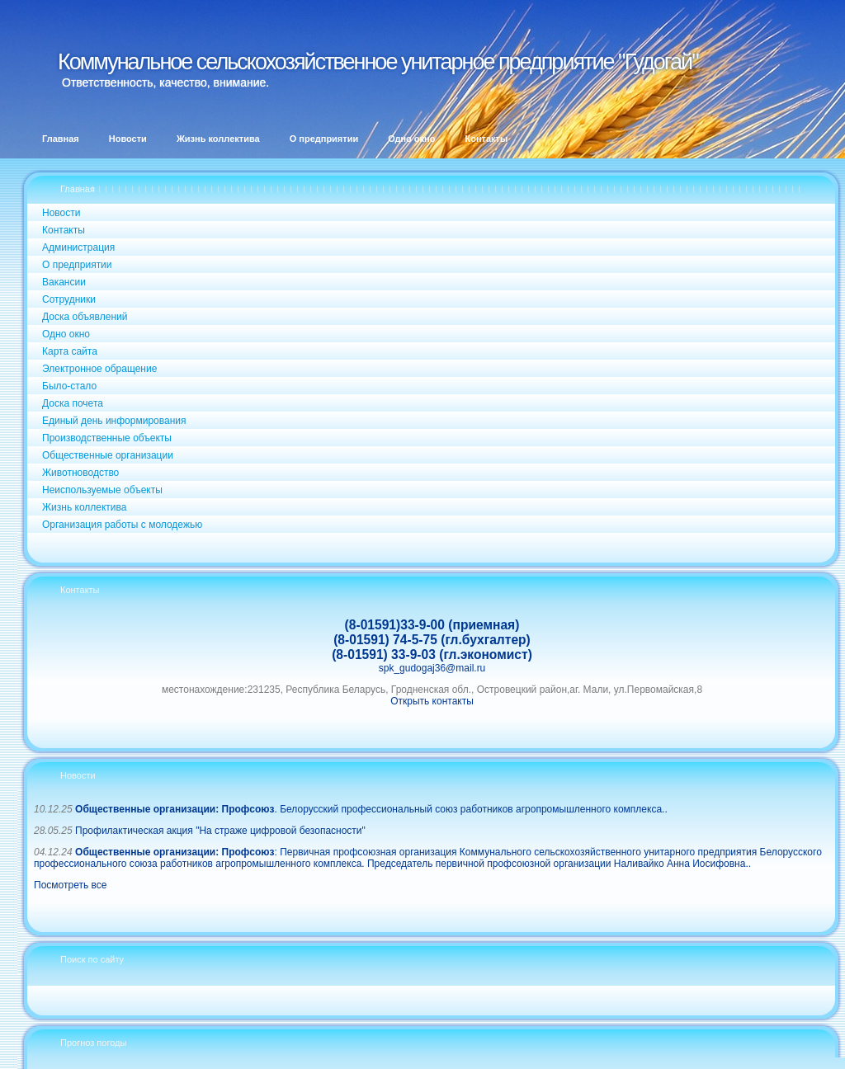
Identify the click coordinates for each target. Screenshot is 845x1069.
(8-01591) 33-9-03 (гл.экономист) (432, 655)
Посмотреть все (70, 885)
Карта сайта (69, 351)
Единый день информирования (114, 420)
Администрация (78, 247)
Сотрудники (69, 299)
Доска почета (72, 403)
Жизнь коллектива (84, 507)
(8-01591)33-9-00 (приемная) (432, 625)
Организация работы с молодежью (122, 524)
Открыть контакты (432, 701)
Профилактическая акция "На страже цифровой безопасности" (220, 830)
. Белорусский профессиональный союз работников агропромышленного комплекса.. (371, 809)
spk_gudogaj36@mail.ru (432, 668)
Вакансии (64, 282)
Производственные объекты (107, 438)
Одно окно (66, 334)
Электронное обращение (99, 368)
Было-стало (69, 386)
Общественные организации (107, 455)
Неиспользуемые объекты (102, 490)
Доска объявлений (84, 317)
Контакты (63, 230)
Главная (77, 189)
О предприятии (77, 265)
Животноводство (80, 472)
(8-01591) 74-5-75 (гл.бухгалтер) (432, 640)
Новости (61, 213)
